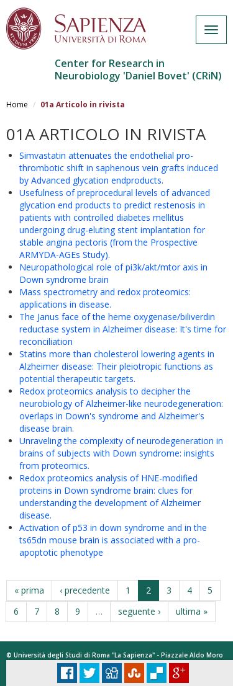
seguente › (139, 611)
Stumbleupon (134, 673)
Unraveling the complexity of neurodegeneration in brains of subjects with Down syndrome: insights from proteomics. (121, 453)
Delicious (157, 673)
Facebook (67, 673)
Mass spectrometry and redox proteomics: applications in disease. (105, 298)
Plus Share (179, 673)
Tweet (89, 673)
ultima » (192, 611)
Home (17, 104)
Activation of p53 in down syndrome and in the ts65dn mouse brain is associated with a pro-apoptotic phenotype (113, 540)
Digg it (112, 673)
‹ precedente (85, 590)
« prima (29, 590)
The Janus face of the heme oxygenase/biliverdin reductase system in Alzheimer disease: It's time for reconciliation (122, 329)
